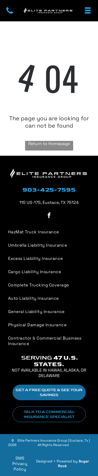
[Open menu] (87, 11)
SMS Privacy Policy (19, 463)
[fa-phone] (9, 13)
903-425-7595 (49, 189)
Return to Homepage (49, 143)
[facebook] (49, 216)
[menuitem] (49, 285)
